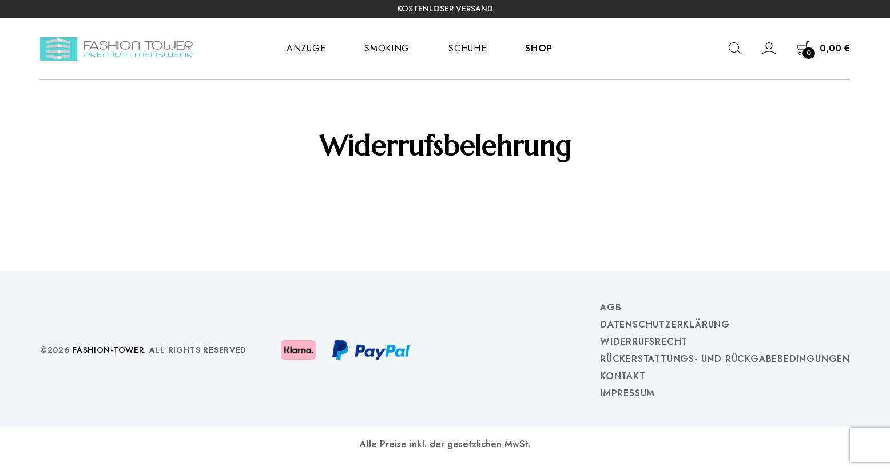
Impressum (627, 393)
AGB (610, 307)
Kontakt (623, 376)
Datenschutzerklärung (665, 324)
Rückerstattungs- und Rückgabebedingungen (725, 359)
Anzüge (306, 48)
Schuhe (467, 48)
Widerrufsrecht (644, 341)
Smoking (387, 48)
